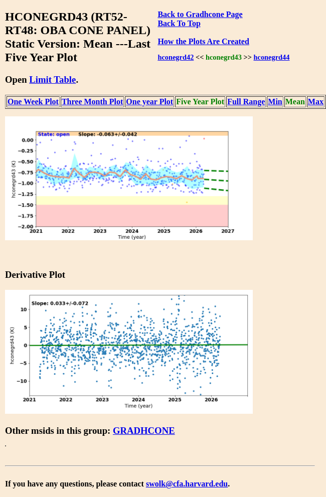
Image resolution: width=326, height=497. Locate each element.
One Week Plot (33, 101)
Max (315, 101)
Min (275, 101)
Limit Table (52, 79)
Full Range (246, 101)
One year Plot (149, 101)
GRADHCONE (144, 430)
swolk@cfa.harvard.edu (187, 483)
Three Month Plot (92, 101)
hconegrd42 (175, 57)
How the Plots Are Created (203, 41)
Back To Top (178, 23)
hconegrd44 (272, 57)
